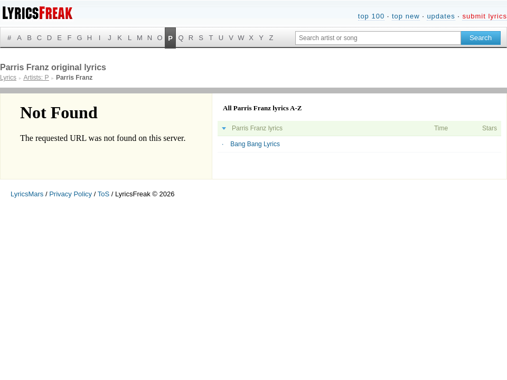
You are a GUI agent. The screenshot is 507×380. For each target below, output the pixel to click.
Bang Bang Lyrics (255, 144)
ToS (103, 194)
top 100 (371, 16)
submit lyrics (484, 16)
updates (441, 16)
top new (406, 16)
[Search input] (378, 38)
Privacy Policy (70, 194)
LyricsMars (27, 194)
